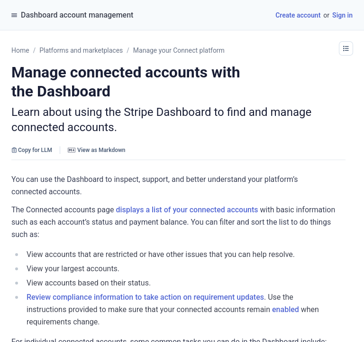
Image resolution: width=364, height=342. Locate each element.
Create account (297, 15)
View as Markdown (96, 150)
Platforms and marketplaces (81, 50)
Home (20, 50)
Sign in (342, 15)
